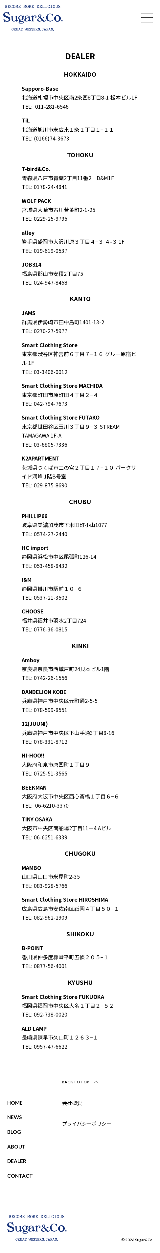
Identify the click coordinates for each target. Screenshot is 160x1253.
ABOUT (16, 1147)
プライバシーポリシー (86, 1123)
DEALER (16, 1161)
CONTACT (20, 1176)
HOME (15, 1103)
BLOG (14, 1132)
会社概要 (72, 1102)
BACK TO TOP (76, 1081)
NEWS (14, 1117)
